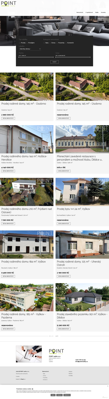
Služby (96, 12)
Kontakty (103, 12)
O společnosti (89, 12)
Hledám (70, 372)
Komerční (69, 43)
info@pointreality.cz (81, 361)
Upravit (85, 393)
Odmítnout (92, 393)
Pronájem (30, 43)
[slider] (18, 57)
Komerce (45, 380)
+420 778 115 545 (80, 360)
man (23, 379)
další (56, 336)
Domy (52, 43)
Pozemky (60, 43)
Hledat (54, 62)
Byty (46, 43)
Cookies (18, 376)
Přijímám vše (99, 393)
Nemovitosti (80, 12)
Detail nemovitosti (8, 118)
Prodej (22, 43)
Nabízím (70, 374)
